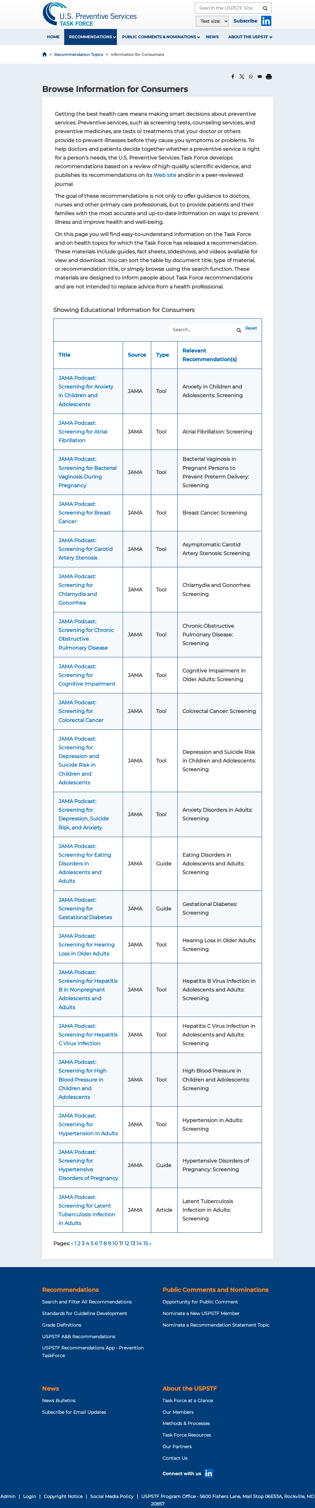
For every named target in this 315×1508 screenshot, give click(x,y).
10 (115, 1243)
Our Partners (177, 1446)
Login (29, 1496)
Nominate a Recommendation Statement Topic (215, 1325)
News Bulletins (58, 1400)
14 (139, 1243)
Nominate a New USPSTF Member (201, 1313)
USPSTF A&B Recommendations (78, 1336)
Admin (7, 1496)
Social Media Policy (112, 1496)
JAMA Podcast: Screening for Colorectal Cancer (80, 711)
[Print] (269, 76)
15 (146, 1243)
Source (137, 355)
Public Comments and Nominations (215, 1289)
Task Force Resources (186, 1435)
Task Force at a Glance (187, 1400)
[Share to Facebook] (233, 76)
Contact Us (175, 1458)
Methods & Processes (186, 1423)
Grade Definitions (61, 1325)
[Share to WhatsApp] (251, 76)
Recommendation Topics (78, 54)
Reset (251, 328)
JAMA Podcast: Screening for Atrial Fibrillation (82, 431)
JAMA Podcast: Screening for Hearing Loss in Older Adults (86, 944)
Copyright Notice (63, 1496)
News (212, 36)
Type (162, 355)
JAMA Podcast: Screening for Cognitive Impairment (87, 675)
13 (133, 1243)
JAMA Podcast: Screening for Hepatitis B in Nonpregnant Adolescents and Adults (88, 989)
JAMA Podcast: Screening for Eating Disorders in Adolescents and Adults (84, 863)
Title (64, 355)
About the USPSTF (248, 36)
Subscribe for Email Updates (74, 1412)
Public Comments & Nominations (159, 36)
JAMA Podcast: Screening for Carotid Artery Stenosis (85, 549)
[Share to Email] (260, 76)
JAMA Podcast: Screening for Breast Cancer (84, 513)
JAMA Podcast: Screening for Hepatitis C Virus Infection (88, 1034)
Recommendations (90, 36)
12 (127, 1243)
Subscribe (245, 21)
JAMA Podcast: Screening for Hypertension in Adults (88, 1124)
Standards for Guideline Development (84, 1313)
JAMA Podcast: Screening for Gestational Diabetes (85, 908)
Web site (164, 175)
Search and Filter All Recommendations (87, 1302)
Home (53, 36)
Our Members (178, 1412)
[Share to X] (242, 76)
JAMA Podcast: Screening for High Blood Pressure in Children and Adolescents (82, 1079)
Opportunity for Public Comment (200, 1302)
